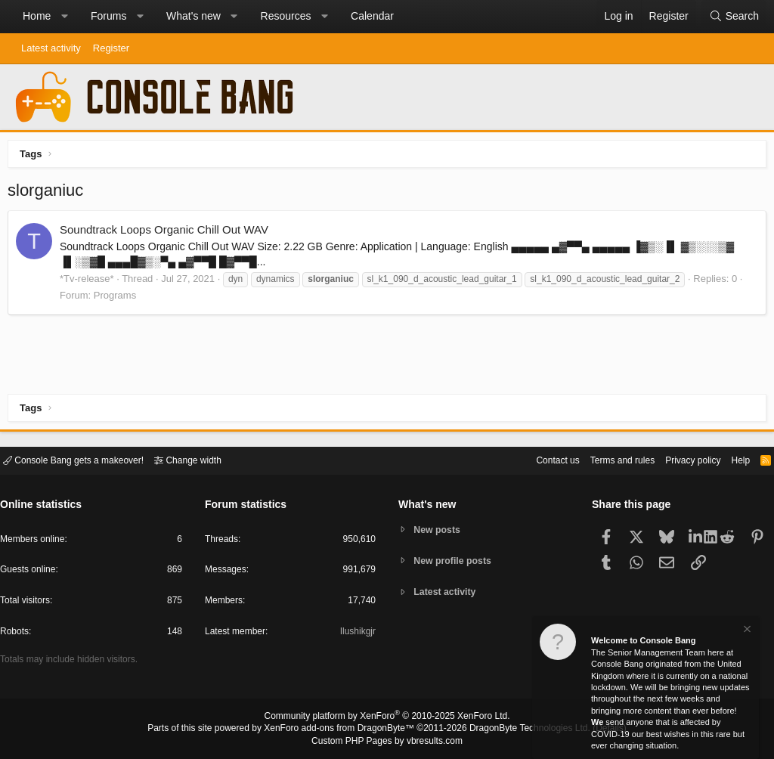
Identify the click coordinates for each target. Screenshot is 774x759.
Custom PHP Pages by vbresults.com (386, 741)
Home (37, 16)
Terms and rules (604, 459)
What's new (193, 16)
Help (731, 459)
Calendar (372, 16)
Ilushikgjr (356, 634)
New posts (439, 528)
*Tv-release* (90, 282)
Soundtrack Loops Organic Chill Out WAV (167, 233)
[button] (64, 16)
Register (111, 48)
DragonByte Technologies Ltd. (518, 729)
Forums (108, 16)
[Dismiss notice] (746, 631)
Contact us (534, 459)
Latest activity (51, 48)
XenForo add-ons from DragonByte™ (343, 729)
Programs (119, 299)
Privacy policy (680, 459)
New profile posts (456, 560)
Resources (286, 16)
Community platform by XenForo (387, 718)
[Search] (733, 16)
